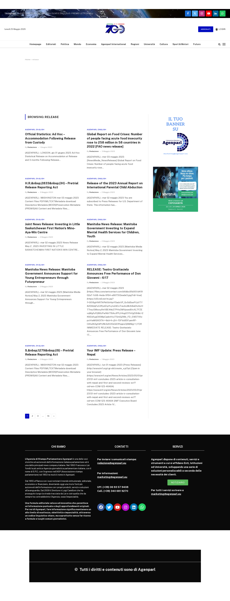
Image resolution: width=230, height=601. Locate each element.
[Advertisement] (115, 87)
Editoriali (51, 44)
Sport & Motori (180, 44)
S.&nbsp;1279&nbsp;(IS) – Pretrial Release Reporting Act (49, 352)
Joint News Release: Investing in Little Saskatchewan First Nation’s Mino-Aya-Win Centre (52, 228)
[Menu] (223, 44)
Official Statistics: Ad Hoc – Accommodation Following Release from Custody (50, 138)
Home (27, 59)
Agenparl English (35, 130)
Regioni (135, 44)
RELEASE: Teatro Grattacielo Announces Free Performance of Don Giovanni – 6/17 (114, 273)
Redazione (32, 147)
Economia (91, 44)
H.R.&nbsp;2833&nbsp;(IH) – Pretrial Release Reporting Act (51, 185)
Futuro (197, 44)
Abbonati (206, 29)
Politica (65, 44)
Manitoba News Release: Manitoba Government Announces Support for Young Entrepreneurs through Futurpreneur (51, 276)
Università (149, 44)
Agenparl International (113, 44)
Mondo (77, 44)
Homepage (35, 44)
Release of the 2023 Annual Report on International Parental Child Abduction (115, 185)
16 (48, 416)
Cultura (164, 44)
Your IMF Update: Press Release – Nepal (111, 352)
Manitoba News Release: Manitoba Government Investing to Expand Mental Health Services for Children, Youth (113, 230)
